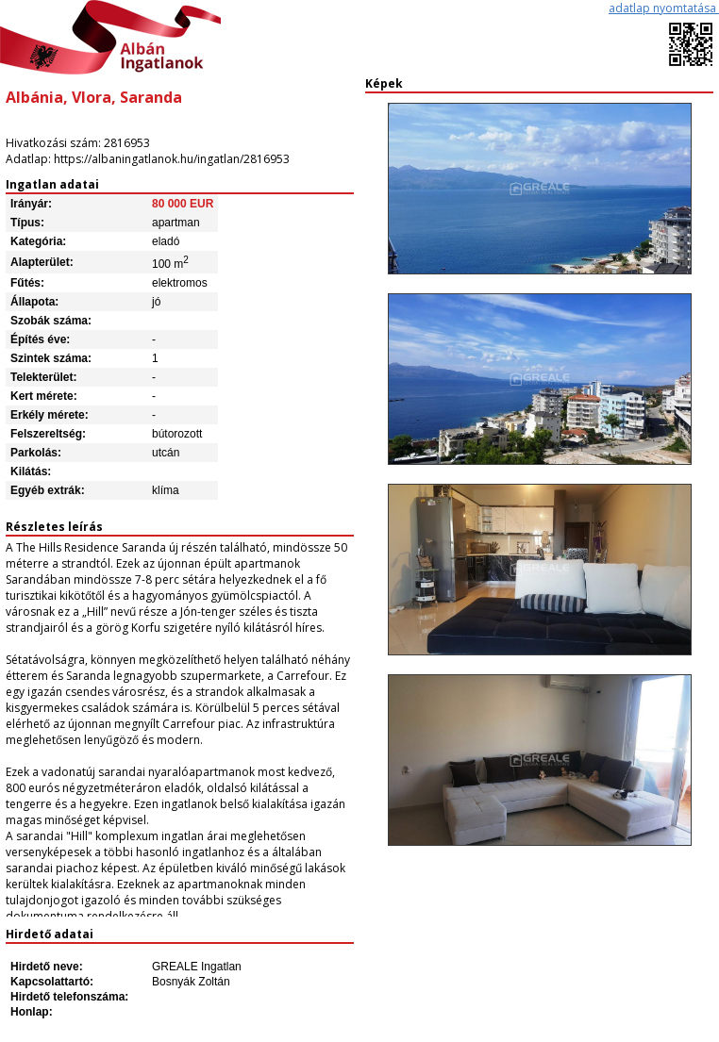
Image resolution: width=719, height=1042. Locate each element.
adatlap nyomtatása (664, 8)
